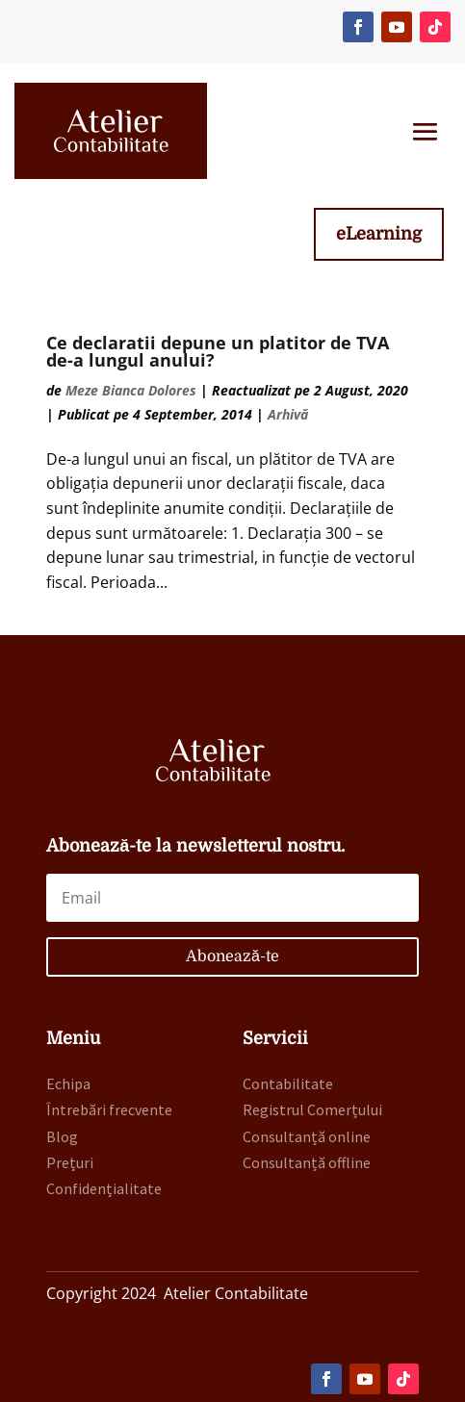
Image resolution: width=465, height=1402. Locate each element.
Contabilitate (288, 1083)
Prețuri (69, 1162)
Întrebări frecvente (109, 1109)
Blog (62, 1136)
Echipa (68, 1083)
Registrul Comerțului (312, 1109)
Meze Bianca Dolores (130, 390)
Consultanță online (307, 1136)
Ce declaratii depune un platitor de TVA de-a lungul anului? (217, 351)
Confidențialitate (104, 1188)
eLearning (379, 233)
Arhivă (288, 414)
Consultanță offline (307, 1162)
